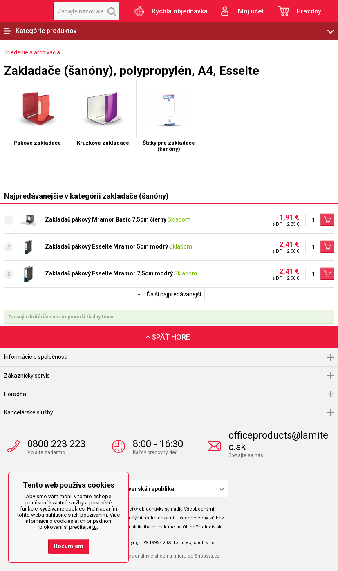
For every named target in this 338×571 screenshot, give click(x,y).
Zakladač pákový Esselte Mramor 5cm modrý (106, 246)
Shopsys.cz (207, 556)
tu (94, 527)
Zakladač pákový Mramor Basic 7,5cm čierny (105, 219)
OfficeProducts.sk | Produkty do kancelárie (22, 11)
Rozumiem (68, 546)
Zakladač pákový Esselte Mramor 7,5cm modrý (109, 273)
